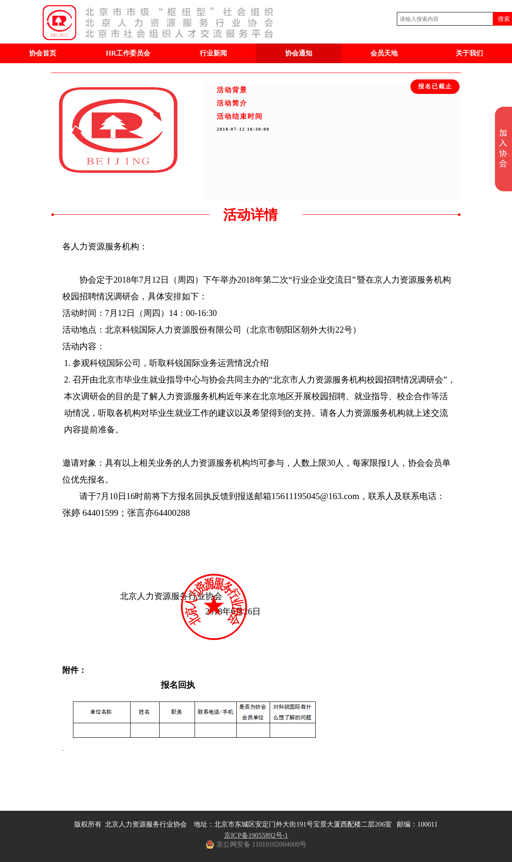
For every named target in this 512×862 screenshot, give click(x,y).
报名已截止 (435, 86)
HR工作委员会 (128, 53)
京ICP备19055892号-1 (256, 835)
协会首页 (42, 53)
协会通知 (298, 53)
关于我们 (469, 53)
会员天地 (384, 53)
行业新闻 (213, 53)
